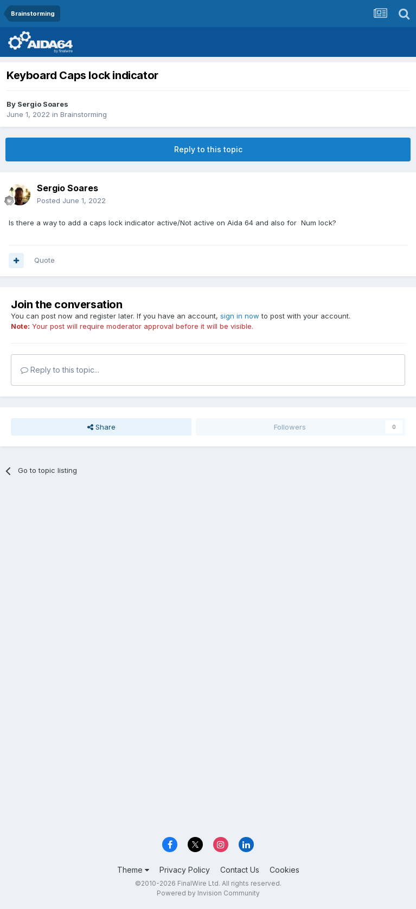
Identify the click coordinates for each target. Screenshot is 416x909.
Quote (44, 260)
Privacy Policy (184, 869)
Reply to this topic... (60, 369)
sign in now (239, 315)
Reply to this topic (208, 149)
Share (101, 427)
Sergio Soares (42, 104)
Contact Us (239, 869)
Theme (133, 869)
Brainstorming (83, 114)
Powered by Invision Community (208, 893)
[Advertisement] (208, 565)
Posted (71, 200)
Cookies (284, 869)
